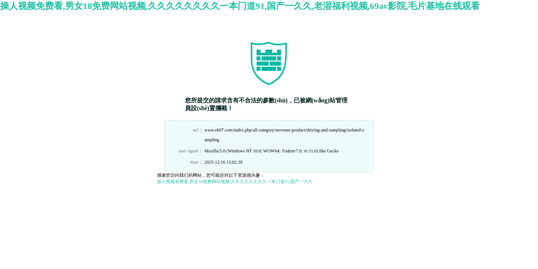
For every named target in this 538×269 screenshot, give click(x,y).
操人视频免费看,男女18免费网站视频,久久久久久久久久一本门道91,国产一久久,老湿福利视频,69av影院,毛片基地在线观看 (240, 6)
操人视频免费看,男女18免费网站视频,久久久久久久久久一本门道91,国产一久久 (235, 181)
